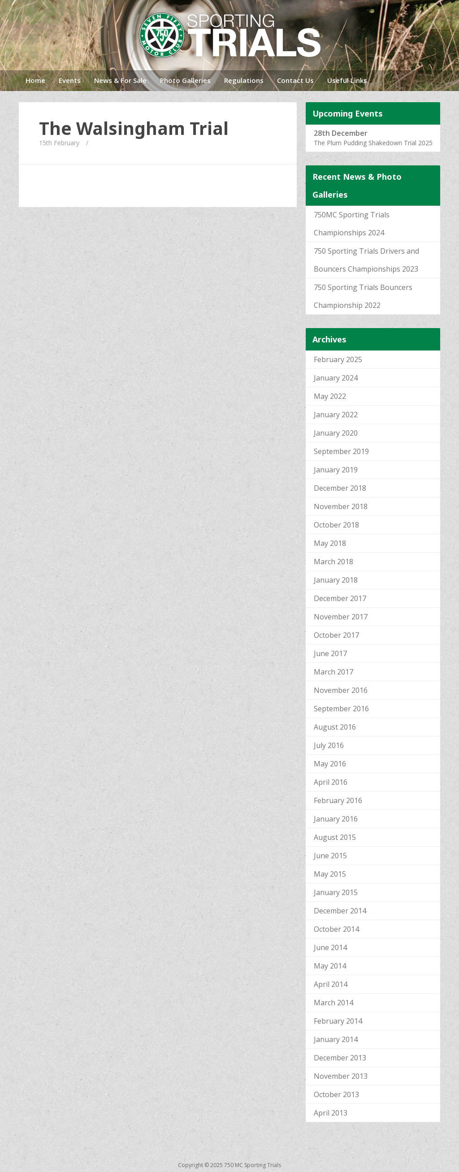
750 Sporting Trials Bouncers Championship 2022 (363, 296)
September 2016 (341, 709)
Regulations (244, 80)
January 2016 (336, 819)
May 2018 (330, 543)
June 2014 (330, 947)
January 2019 (336, 470)
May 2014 (330, 966)
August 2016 (335, 727)
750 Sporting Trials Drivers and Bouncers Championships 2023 (366, 260)
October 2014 (336, 929)
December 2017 (340, 598)
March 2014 (333, 1003)
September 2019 (341, 451)
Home (35, 80)
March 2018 (333, 562)
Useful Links (347, 80)
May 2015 (330, 874)
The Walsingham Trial (134, 128)
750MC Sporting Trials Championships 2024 (352, 224)
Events (70, 80)
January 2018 (336, 580)
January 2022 (336, 414)
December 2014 (340, 911)
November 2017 (341, 617)
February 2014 (338, 1021)
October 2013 (336, 1094)
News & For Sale (120, 80)
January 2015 (336, 892)
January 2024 (336, 378)
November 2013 (341, 1076)
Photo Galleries (185, 80)
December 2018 (340, 488)
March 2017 (333, 672)
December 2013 (340, 1058)
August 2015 (335, 837)
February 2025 (338, 359)
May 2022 (330, 396)
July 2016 (329, 745)
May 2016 (330, 764)
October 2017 (336, 635)
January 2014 (336, 1039)
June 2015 (330, 856)
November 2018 (341, 506)
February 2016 (338, 800)
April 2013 (330, 1113)
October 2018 (336, 525)
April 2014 (330, 984)
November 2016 (341, 690)
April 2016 (330, 782)
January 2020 (336, 433)
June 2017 (330, 653)
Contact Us (295, 80)
